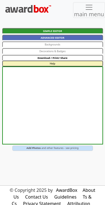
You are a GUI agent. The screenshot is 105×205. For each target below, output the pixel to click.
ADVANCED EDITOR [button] (52, 38)
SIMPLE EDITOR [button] (52, 31)
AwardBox (66, 190)
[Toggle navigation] (89, 10)
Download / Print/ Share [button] (52, 58)
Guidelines (65, 197)
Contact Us (36, 197)
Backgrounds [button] (52, 44)
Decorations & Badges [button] (52, 51)
